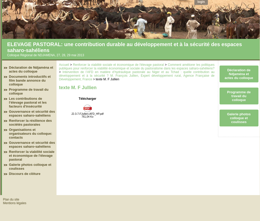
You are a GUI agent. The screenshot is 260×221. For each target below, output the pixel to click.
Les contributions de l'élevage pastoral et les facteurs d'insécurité (28, 102)
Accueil (64, 65)
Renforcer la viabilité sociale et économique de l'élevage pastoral (32, 155)
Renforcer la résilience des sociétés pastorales (30, 122)
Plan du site (11, 199)
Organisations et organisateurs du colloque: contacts (30, 133)
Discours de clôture (24, 174)
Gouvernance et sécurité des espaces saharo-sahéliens (32, 113)
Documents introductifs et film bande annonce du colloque (30, 80)
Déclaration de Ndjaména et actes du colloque (31, 69)
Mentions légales (14, 203)
